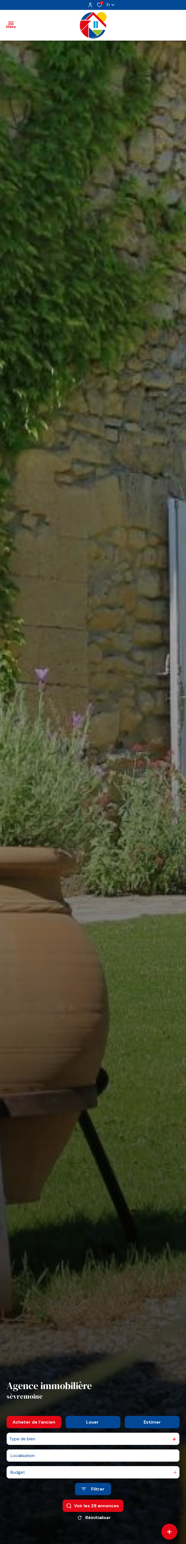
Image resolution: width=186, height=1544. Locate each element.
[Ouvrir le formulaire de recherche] (93, 1494)
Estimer (152, 1427)
